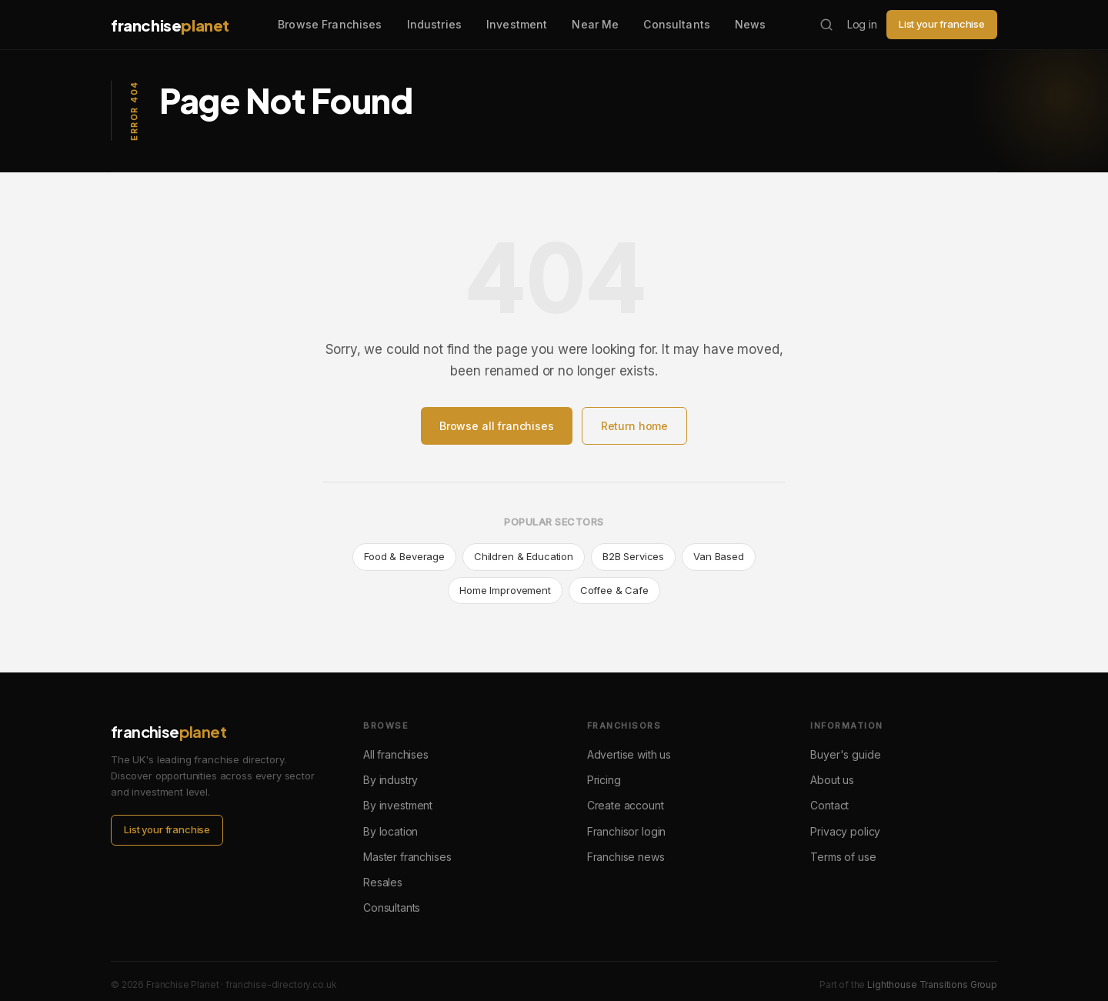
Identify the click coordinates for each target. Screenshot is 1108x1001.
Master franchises (407, 856)
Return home (634, 425)
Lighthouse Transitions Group (932, 984)
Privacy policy (845, 831)
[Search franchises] (826, 24)
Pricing (604, 779)
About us (832, 779)
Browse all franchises (496, 425)
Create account (625, 805)
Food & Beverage (404, 556)
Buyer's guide (845, 754)
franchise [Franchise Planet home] (170, 25)
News (750, 24)
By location (390, 831)
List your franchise (942, 24)
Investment (516, 24)
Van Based (718, 556)
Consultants (676, 24)
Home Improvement (505, 590)
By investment (397, 805)
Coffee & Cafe (614, 590)
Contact (829, 805)
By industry (390, 779)
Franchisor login (626, 831)
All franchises (396, 754)
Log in (862, 24)
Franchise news (626, 856)
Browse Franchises (330, 24)
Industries (434, 24)
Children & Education (523, 556)
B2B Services (633, 556)
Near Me (595, 24)
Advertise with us (629, 754)
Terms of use (843, 856)
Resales (382, 882)
